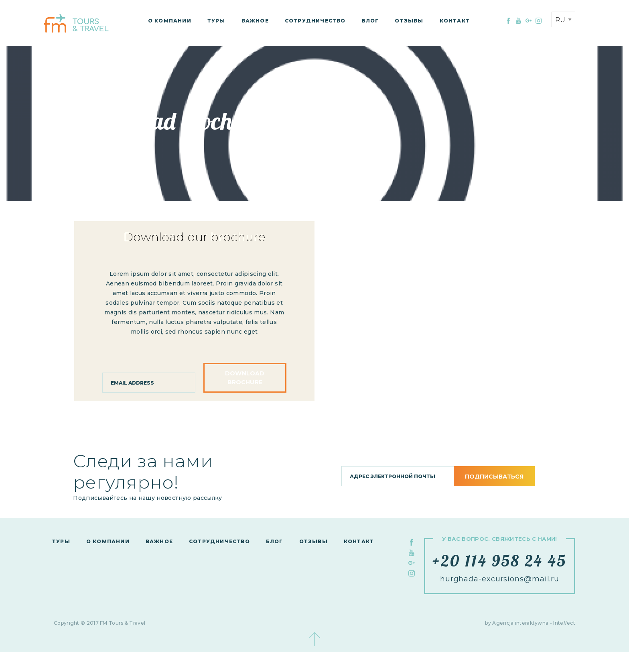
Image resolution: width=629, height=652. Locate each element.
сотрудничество (315, 21)
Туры (216, 21)
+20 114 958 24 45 (499, 560)
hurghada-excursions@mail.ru (499, 579)
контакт (455, 21)
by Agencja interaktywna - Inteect (530, 623)
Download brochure (244, 378)
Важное (255, 21)
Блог (370, 21)
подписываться (494, 476)
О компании (169, 21)
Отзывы (409, 21)
